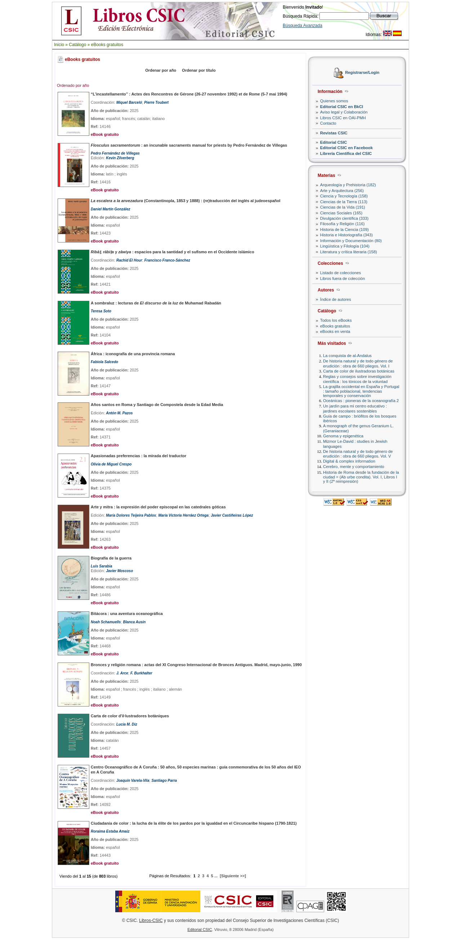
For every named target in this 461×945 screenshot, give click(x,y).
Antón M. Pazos (119, 413)
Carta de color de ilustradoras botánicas (358, 371)
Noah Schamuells (106, 622)
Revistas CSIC (334, 133)
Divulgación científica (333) (344, 218)
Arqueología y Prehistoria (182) (348, 185)
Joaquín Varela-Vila (132, 781)
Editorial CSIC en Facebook (346, 148)
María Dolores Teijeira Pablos (131, 515)
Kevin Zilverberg (120, 158)
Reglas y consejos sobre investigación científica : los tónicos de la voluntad (357, 378)
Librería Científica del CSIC (346, 153)
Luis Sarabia (101, 566)
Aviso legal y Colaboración (344, 112)
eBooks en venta (335, 331)
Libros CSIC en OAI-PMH (343, 118)
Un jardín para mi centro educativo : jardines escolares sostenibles (355, 408)
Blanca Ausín (134, 622)
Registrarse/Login (362, 73)
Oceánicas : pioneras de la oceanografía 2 (361, 400)
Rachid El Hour (129, 260)
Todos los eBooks (336, 320)
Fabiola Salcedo (104, 362)
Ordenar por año (160, 70)
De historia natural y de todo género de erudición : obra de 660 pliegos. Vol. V (358, 453)
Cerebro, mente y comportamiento (353, 466)
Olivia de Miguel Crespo (111, 464)
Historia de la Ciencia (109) (344, 229)
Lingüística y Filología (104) (345, 246)
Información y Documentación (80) (351, 241)
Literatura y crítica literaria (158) (348, 252)
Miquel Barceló (129, 102)
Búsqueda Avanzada (302, 25)
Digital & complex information (349, 461)
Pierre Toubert (156, 102)
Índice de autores (335, 299)
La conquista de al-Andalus (347, 355)
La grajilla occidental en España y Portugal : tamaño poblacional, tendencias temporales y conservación (361, 391)
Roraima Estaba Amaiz (110, 831)
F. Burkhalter (141, 673)
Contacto (328, 123)
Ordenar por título (199, 70)
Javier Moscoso (119, 571)
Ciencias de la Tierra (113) (343, 202)
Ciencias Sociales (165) (341, 213)
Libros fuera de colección (342, 278)
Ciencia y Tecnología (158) (344, 196)
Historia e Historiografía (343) (346, 235)
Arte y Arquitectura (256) (342, 190)
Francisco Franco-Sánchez (167, 260)
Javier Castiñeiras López (232, 515)
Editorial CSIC (333, 142)
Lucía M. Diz (126, 724)
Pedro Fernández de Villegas (115, 153)
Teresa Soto (101, 311)
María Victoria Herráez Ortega (183, 515)
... (216, 876)
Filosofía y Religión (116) (342, 224)
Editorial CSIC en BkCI (341, 106)
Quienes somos (334, 101)
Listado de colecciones (340, 273)
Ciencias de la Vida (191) (342, 207)
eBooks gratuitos (107, 44)
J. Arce (122, 673)
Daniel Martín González (110, 209)
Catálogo (77, 44)
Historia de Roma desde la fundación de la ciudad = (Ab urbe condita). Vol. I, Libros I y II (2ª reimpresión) (361, 476)
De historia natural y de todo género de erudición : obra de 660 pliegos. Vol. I (358, 363)
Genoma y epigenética (343, 436)
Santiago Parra (164, 781)
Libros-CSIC (150, 920)
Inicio (59, 44)
